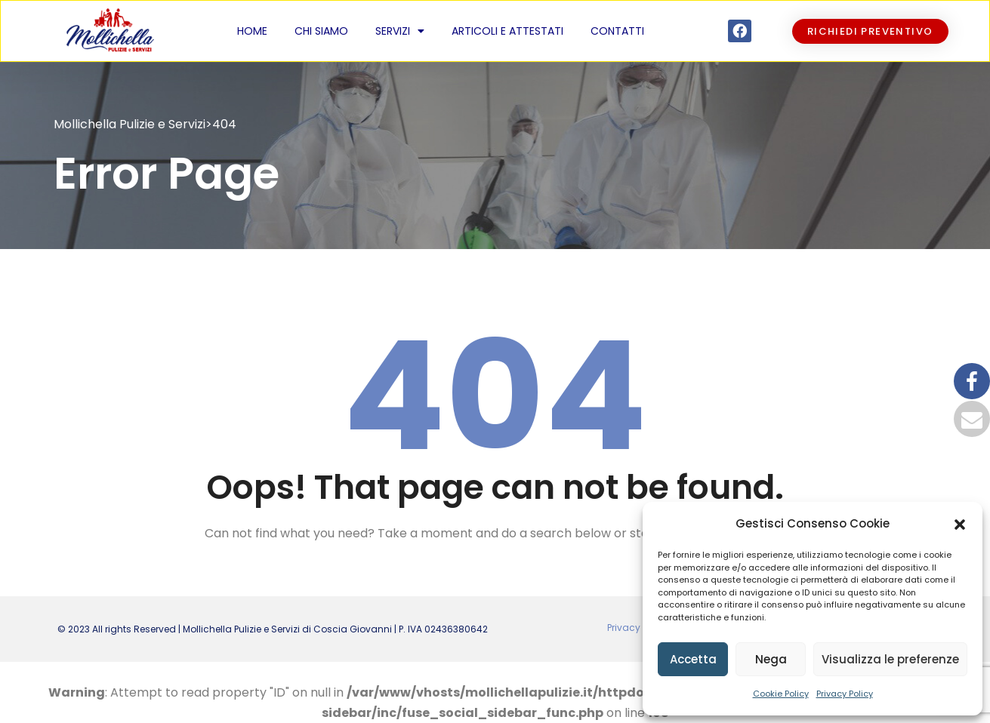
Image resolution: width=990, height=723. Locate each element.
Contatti (617, 30)
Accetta (693, 659)
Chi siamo (321, 30)
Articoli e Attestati (507, 30)
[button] (959, 523)
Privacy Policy (844, 694)
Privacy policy (639, 627)
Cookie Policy (781, 694)
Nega (771, 659)
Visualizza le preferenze (890, 659)
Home (252, 30)
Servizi (399, 31)
